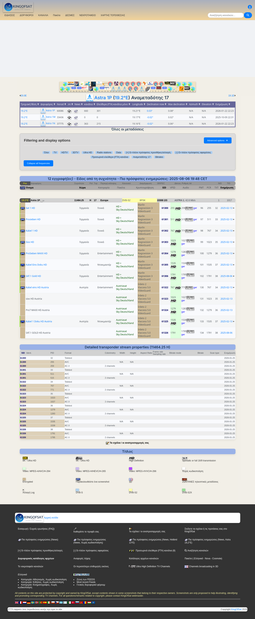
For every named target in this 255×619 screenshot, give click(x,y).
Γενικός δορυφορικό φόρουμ (91, 584)
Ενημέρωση (227, 187)
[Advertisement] (127, 48)
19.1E (231, 95)
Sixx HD (30, 242)
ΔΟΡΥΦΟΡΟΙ (26, 15)
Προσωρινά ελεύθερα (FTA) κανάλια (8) (152, 550)
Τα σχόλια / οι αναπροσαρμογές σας (129, 443)
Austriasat (121, 285)
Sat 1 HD (30, 208)
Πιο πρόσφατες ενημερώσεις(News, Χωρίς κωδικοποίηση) (89, 541)
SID (164, 187)
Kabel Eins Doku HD (36, 264)
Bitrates (159, 157)
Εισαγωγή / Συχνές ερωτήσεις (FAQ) (36, 529)
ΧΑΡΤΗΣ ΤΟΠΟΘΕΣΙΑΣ (113, 15)
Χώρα (82, 187)
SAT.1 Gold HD (33, 276)
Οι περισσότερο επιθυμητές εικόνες (91, 566)
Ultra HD (87, 152)
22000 (160, 200)
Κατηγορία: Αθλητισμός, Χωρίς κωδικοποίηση (44, 579)
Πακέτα (56, 15)
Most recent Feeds (86, 582)
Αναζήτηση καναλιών (196, 550)
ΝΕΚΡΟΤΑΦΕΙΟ (88, 15)
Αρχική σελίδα (36, 517)
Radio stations (104, 152)
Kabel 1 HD (31, 230)
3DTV (75, 152)
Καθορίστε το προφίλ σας (86, 530)
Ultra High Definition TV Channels (149, 566)
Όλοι (46, 152)
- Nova (206, 558)
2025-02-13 (226, 208)
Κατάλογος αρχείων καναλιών (144, 558)
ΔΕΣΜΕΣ (70, 15)
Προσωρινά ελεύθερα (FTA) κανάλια (110, 157)
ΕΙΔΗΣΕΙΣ (10, 15)
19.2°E (121, 97)
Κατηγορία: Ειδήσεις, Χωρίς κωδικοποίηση (42, 582)
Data (118, 152)
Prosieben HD (33, 219)
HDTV (65, 152)
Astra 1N (50, 123)
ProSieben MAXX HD (36, 253)
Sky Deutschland (125, 209)
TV (55, 152)
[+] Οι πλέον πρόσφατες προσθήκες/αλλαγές (148, 152)
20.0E (24, 95)
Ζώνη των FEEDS (86, 579)
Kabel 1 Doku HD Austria (39, 321)
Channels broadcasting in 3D (201, 566)
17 (95, 200)
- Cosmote (215, 558)
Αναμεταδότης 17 (142, 157)
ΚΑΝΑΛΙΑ (43, 15)
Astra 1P (103, 97)
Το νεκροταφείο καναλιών (30, 566)
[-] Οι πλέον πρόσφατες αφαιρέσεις (193, 152)
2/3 (165, 200)
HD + (118, 206)
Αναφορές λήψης (81, 558)
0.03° (149, 110)
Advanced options (217, 140)
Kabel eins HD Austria (37, 287)
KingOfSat (236, 609)
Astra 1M (50, 117)
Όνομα (30, 187)
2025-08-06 (226, 276)
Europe (104, 200)
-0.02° (150, 117)
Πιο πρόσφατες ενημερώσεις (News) (38, 539)
